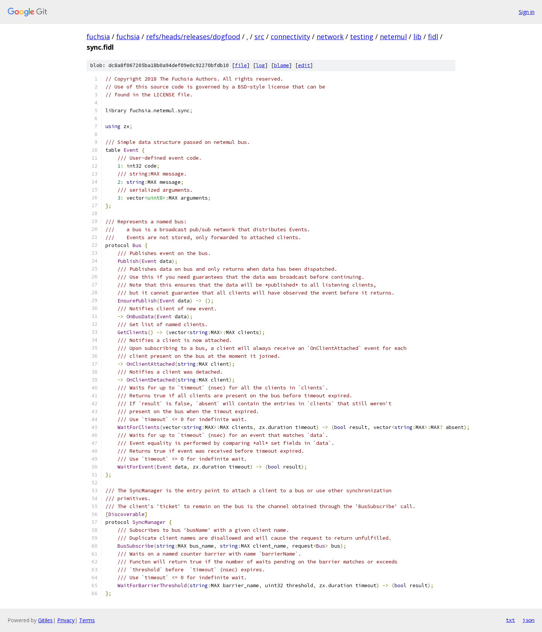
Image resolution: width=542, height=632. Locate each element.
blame (281, 65)
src (259, 36)
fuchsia (98, 36)
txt (510, 620)
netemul (393, 36)
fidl (433, 36)
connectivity (290, 36)
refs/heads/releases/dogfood (193, 36)
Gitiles (45, 620)
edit (304, 65)
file (241, 65)
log (260, 65)
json (528, 620)
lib (417, 36)
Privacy (66, 620)
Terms (87, 620)
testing (361, 36)
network (330, 36)
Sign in (526, 11)
